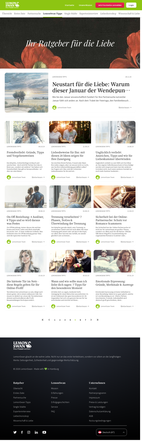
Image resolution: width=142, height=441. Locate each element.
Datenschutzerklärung (99, 412)
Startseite (69, 5)
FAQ (53, 412)
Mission (54, 389)
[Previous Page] (49, 321)
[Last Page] (97, 321)
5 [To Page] (75, 321)
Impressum (94, 398)
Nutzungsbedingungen (100, 421)
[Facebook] (22, 433)
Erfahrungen (57, 393)
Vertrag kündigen (97, 407)
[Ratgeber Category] (19, 13)
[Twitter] (15, 433)
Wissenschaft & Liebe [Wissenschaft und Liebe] (23, 421)
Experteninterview (21, 412)
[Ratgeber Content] (70, 93)
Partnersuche (19, 398)
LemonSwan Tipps (22, 403)
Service (54, 407)
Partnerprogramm (97, 393)
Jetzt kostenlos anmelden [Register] (110, 5)
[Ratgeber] (7, 13)
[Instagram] (28, 433)
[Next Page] (91, 321)
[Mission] (85, 5)
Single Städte (19, 407)
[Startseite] (12, 5)
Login (131, 5)
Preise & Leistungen (98, 403)
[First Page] (43, 321)
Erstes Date (18, 393)
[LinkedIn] (36, 433)
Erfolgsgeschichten (60, 403)
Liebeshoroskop (21, 417)
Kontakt (93, 389)
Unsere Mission (85, 5)
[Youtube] (44, 433)
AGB (91, 417)
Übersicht (17, 389)
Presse (54, 398)
